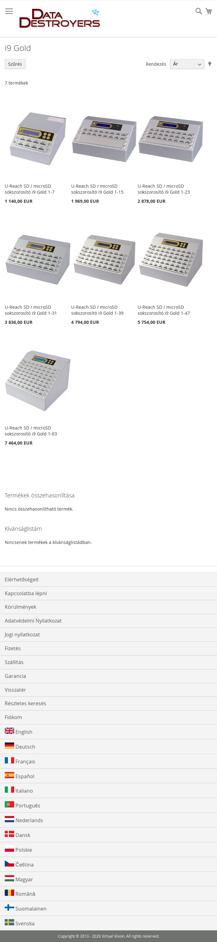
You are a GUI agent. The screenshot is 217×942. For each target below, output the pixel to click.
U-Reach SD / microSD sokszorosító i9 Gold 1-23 (164, 189)
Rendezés (156, 64)
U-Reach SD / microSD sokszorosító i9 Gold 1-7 (29, 189)
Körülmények (20, 606)
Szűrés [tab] (15, 64)
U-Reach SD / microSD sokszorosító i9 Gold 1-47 (164, 310)
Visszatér (15, 689)
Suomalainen (26, 908)
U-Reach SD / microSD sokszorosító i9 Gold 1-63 (31, 431)
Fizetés (13, 648)
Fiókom (13, 717)
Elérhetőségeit (22, 579)
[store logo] (60, 19)
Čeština (19, 864)
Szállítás (14, 662)
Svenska (20, 923)
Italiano (19, 790)
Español (19, 776)
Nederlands (24, 820)
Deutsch (20, 746)
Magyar (19, 879)
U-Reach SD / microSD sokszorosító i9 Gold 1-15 (97, 189)
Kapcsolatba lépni (26, 593)
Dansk (17, 835)
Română (20, 893)
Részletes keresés (25, 703)
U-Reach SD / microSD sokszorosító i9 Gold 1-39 (97, 310)
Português (22, 805)
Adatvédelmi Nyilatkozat (33, 620)
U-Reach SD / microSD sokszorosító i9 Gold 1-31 (31, 310)
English (18, 731)
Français (20, 761)
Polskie (18, 849)
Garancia (15, 676)
